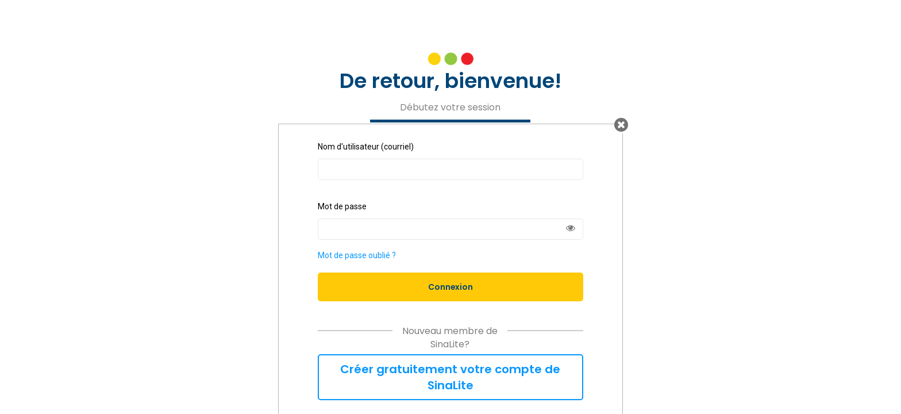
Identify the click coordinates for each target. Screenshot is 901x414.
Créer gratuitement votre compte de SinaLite (450, 377)
